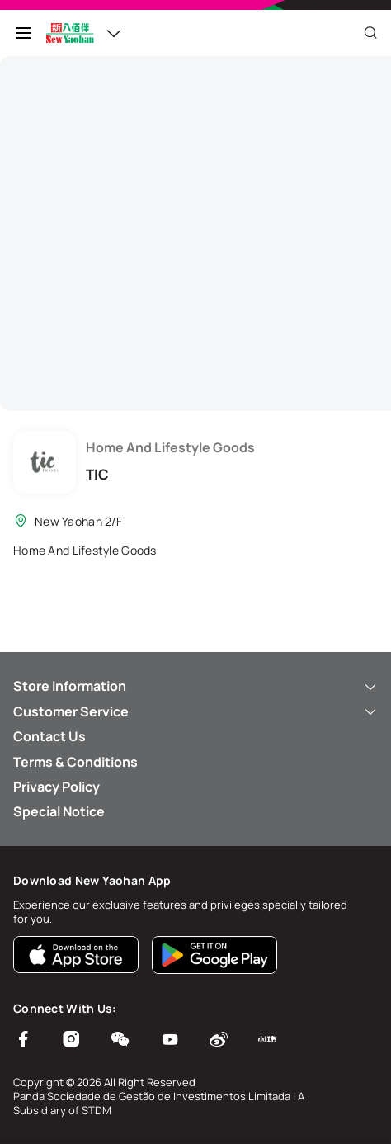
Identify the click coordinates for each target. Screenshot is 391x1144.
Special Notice (59, 811)
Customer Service (195, 711)
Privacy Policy (56, 786)
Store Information (195, 685)
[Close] (370, 33)
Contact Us (49, 736)
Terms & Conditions (75, 761)
